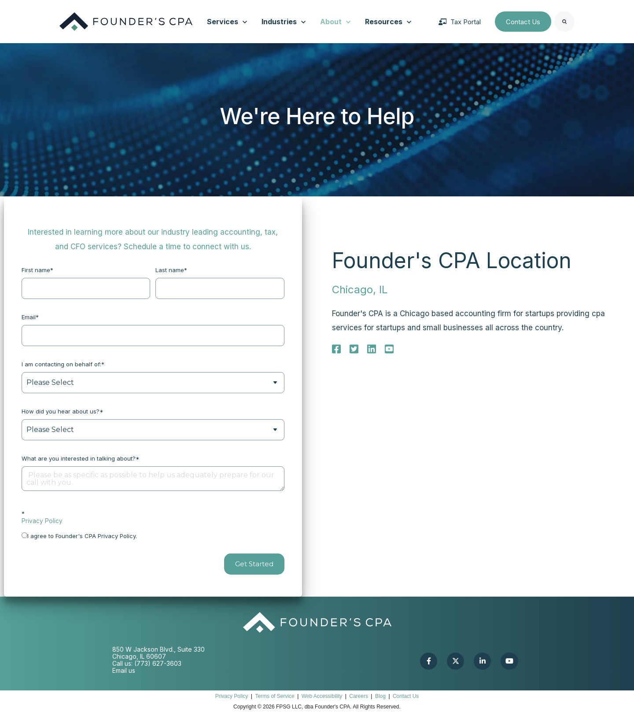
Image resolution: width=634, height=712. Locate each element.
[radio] (153, 535)
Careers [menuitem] (358, 696)
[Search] (564, 21)
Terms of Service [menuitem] (274, 696)
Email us (123, 670)
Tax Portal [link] (460, 22)
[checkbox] (153, 535)
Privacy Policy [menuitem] (231, 696)
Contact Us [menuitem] (406, 696)
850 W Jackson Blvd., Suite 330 (158, 649)
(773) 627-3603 (157, 663)
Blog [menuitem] (380, 696)
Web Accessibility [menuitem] (322, 696)
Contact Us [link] (523, 22)
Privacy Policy (42, 520)
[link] (125, 21)
